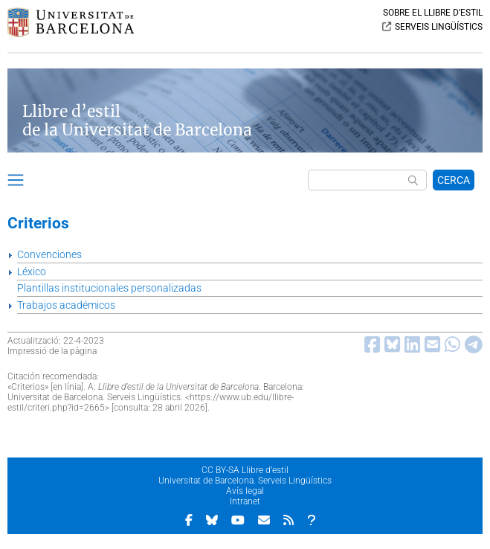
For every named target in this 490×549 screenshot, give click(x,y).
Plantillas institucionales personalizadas (109, 288)
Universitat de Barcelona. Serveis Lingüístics (245, 480)
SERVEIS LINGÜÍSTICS (439, 27)
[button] (15, 182)
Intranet (245, 501)
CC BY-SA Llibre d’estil (245, 470)
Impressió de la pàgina (52, 351)
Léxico (31, 271)
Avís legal (245, 491)
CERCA (453, 180)
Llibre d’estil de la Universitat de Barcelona (137, 120)
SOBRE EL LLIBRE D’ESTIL (433, 12)
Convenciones (49, 254)
